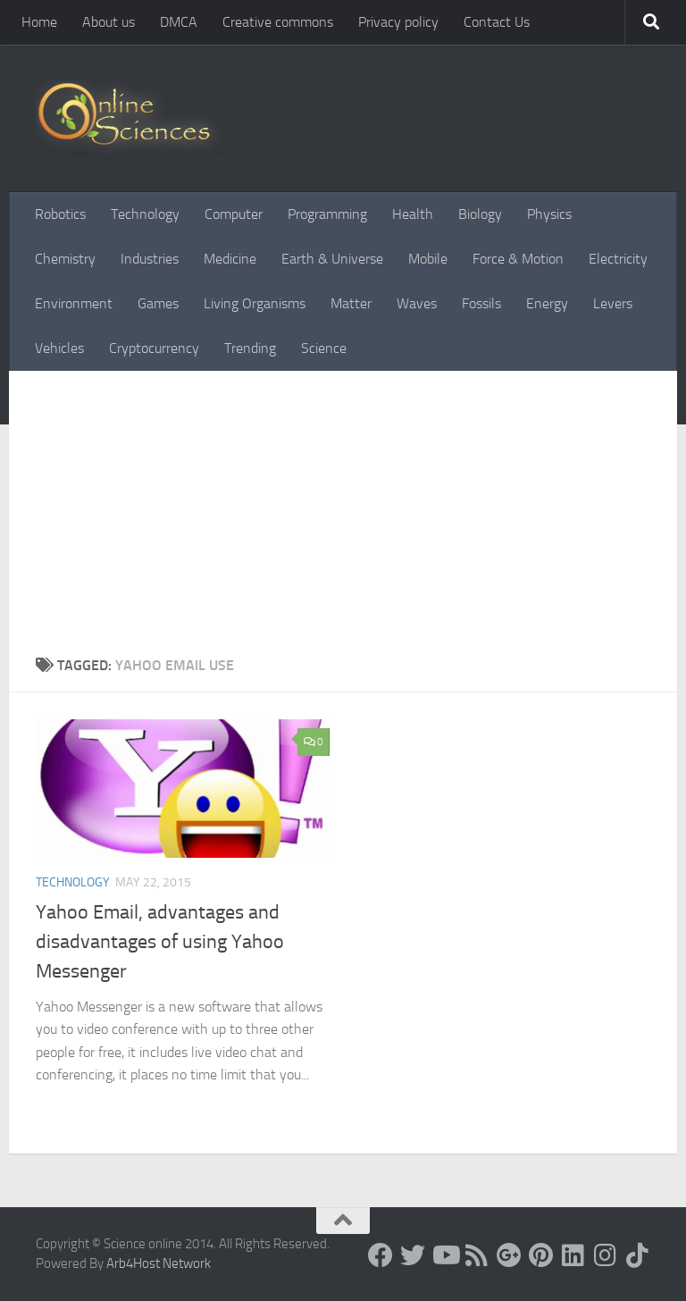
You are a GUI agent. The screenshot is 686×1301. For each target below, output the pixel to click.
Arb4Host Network (158, 1263)
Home (39, 21)
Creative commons (277, 21)
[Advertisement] (343, 521)
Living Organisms (254, 303)
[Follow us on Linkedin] (573, 1255)
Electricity (618, 258)
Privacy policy (398, 21)
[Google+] (509, 1255)
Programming (327, 214)
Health (412, 214)
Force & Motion (518, 258)
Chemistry (65, 258)
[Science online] (380, 1255)
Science (324, 348)
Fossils (481, 303)
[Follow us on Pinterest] (541, 1255)
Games (158, 303)
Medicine (230, 258)
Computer (234, 214)
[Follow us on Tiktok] (637, 1255)
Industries (150, 258)
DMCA (178, 21)
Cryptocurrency (154, 348)
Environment (74, 303)
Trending (250, 348)
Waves (417, 303)
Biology (480, 214)
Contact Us (497, 21)
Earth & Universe (332, 258)
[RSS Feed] (476, 1255)
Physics (549, 214)
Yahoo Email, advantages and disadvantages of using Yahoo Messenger (160, 942)
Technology (145, 214)
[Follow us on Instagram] (605, 1255)
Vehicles (59, 348)
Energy (547, 303)
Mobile (428, 258)
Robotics (60, 214)
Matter (351, 303)
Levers (612, 303)
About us (108, 21)
